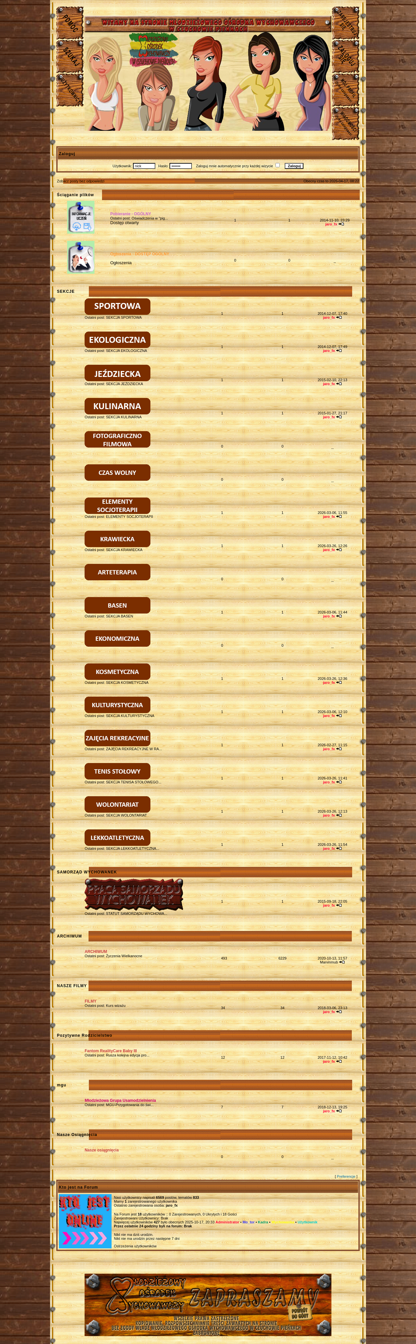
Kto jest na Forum (78, 1187)
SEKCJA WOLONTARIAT (126, 815)
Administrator (227, 1222)
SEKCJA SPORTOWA (124, 317)
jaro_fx (172, 1205)
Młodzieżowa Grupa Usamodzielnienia (120, 1100)
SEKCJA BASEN (119, 616)
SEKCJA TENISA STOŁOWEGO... (133, 782)
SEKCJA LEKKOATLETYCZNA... (132, 848)
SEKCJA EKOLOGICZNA (126, 351)
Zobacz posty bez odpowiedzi (80, 181)
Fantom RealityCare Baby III (111, 1051)
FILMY (90, 1001)
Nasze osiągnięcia (101, 1150)
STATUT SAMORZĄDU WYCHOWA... (136, 913)
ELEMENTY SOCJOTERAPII (129, 517)
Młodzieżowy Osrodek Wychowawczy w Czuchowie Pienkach (208, 1299)
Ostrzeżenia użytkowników (135, 1246)
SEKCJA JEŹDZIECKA (124, 384)
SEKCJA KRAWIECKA (124, 550)
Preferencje (346, 1176)
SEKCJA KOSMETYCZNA (127, 682)
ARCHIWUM (96, 951)
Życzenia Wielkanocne (124, 956)
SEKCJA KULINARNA (124, 417)
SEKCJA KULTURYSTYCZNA (130, 716)
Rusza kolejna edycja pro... (127, 1055)
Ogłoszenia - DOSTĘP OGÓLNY (139, 254)
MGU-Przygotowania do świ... (130, 1105)
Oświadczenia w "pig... (150, 218)
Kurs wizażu (115, 1006)
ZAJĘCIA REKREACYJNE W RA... (134, 749)
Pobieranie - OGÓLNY (130, 214)
